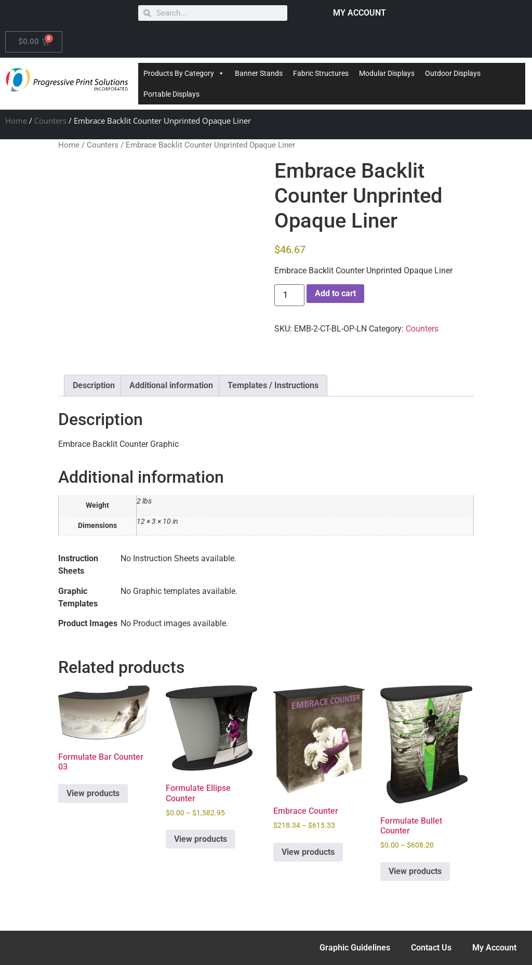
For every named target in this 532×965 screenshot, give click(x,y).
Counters (50, 120)
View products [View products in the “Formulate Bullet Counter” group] (415, 871)
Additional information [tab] (171, 385)
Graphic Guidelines (355, 948)
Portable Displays (171, 94)
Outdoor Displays (453, 73)
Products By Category (183, 73)
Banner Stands (259, 73)
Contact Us (431, 948)
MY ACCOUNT (359, 13)
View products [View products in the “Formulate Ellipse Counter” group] (200, 839)
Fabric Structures (321, 73)
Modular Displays (387, 73)
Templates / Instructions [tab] (273, 385)
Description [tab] (94, 385)
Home (16, 120)
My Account (494, 948)
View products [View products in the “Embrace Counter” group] (308, 852)
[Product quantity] (289, 295)
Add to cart (335, 293)
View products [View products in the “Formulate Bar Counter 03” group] (92, 793)
